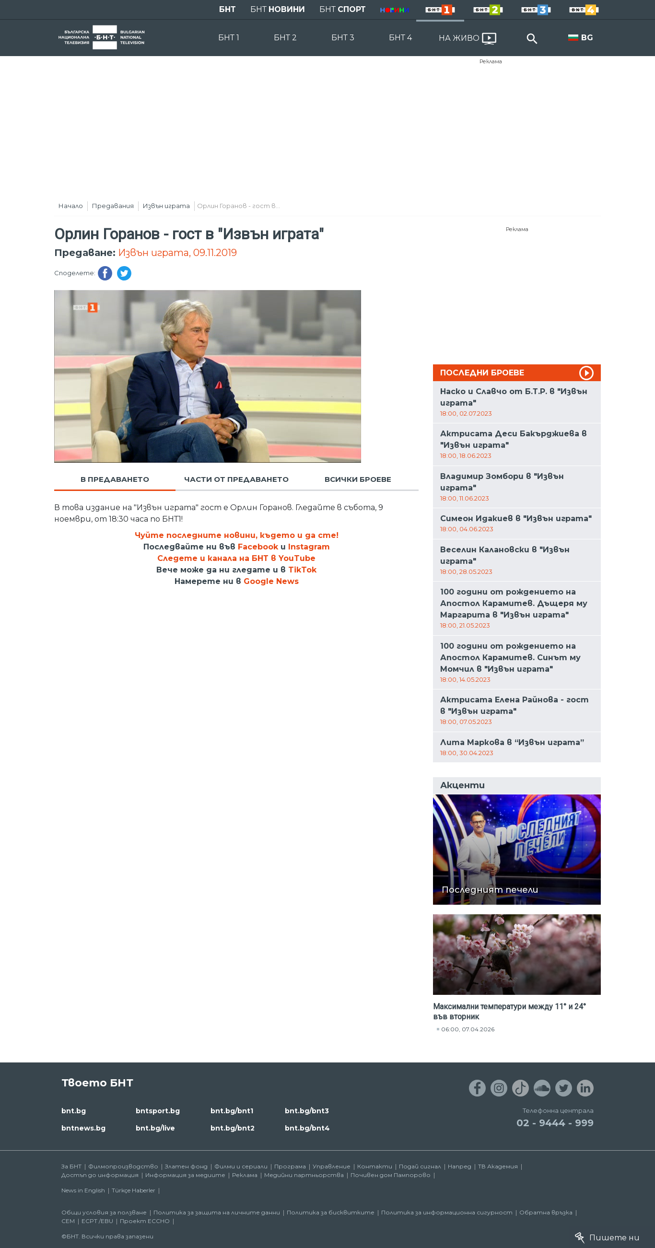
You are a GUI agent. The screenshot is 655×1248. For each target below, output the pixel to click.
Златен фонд (186, 1166)
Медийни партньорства (304, 1174)
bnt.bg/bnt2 (233, 1128)
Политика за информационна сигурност (447, 1212)
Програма (290, 1166)
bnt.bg (73, 1111)
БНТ (227, 9)
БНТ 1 (228, 37)
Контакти (374, 1166)
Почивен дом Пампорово (391, 1174)
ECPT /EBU (97, 1221)
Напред (459, 1166)
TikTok (302, 569)
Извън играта (166, 206)
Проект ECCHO (145, 1221)
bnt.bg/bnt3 (307, 1111)
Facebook (258, 546)
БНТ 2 (285, 37)
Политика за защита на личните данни (216, 1212)
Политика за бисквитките (330, 1212)
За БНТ (71, 1166)
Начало (70, 206)
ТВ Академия (498, 1166)
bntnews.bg (83, 1128)
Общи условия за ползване (104, 1212)
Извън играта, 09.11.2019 (177, 252)
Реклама (491, 61)
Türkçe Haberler (133, 1190)
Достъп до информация (100, 1174)
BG (587, 37)
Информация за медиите (185, 1174)
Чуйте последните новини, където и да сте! (237, 535)
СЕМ (68, 1221)
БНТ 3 (342, 37)
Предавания (113, 206)
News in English (83, 1190)
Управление (332, 1166)
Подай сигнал (420, 1166)
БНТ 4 (400, 37)
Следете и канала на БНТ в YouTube (236, 558)
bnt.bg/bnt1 (232, 1111)
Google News (271, 581)
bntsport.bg (158, 1111)
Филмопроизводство (123, 1166)
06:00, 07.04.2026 (467, 1029)
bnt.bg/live (155, 1128)
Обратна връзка (546, 1212)
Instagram (309, 546)
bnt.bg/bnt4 (307, 1128)
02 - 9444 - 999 (555, 1123)
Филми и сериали (241, 1166)
